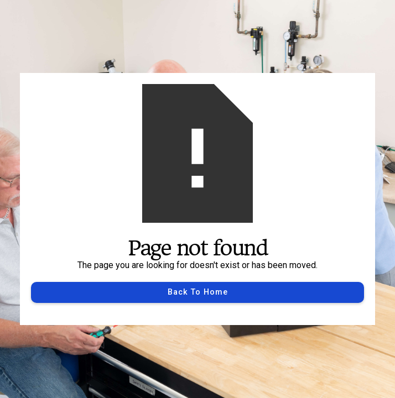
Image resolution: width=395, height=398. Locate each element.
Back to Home (198, 292)
